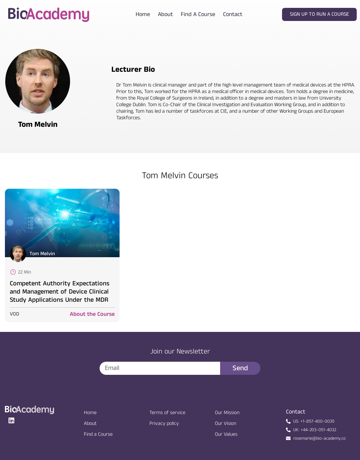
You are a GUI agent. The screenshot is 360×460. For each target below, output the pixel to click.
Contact (232, 14)
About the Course (92, 314)
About (165, 14)
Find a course (198, 14)
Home (143, 14)
